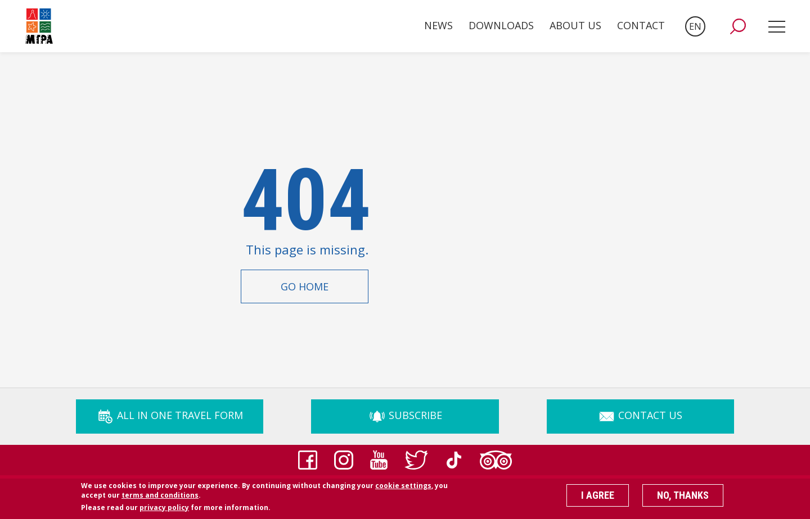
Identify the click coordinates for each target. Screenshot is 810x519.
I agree (597, 499)
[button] (738, 26)
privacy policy (164, 511)
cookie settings (403, 489)
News (438, 25)
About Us (575, 25)
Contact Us (640, 415)
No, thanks (683, 499)
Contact (641, 25)
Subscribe (405, 415)
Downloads (501, 25)
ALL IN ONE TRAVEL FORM (170, 415)
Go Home (304, 286)
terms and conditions (160, 499)
